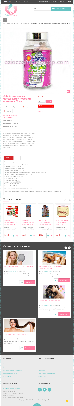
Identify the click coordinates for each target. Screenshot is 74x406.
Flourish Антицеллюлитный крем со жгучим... (10, 222)
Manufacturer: (7, 123)
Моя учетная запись (44, 1)
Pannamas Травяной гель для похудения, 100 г (28, 222)
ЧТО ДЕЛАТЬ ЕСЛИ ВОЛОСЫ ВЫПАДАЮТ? (18, 334)
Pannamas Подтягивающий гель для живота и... (45, 222)
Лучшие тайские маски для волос (50, 300)
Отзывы (17, 158)
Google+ (26, 107)
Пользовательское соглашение (12, 370)
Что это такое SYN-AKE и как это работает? (19, 266)
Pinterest (7, 111)
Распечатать (9, 117)
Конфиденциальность (10, 373)
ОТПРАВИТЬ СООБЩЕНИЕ (11, 388)
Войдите (68, 1)
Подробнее (8, 158)
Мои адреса (41, 370)
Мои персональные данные (46, 373)
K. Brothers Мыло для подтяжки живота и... (62, 222)
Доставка (6, 367)
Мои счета (41, 367)
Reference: (6, 120)
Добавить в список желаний (48, 112)
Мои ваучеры (42, 376)
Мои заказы (41, 364)
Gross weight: (7, 126)
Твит (6, 107)
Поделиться (16, 107)
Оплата (5, 364)
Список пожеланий (58, 1)
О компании (7, 376)
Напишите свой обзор (10, 115)
